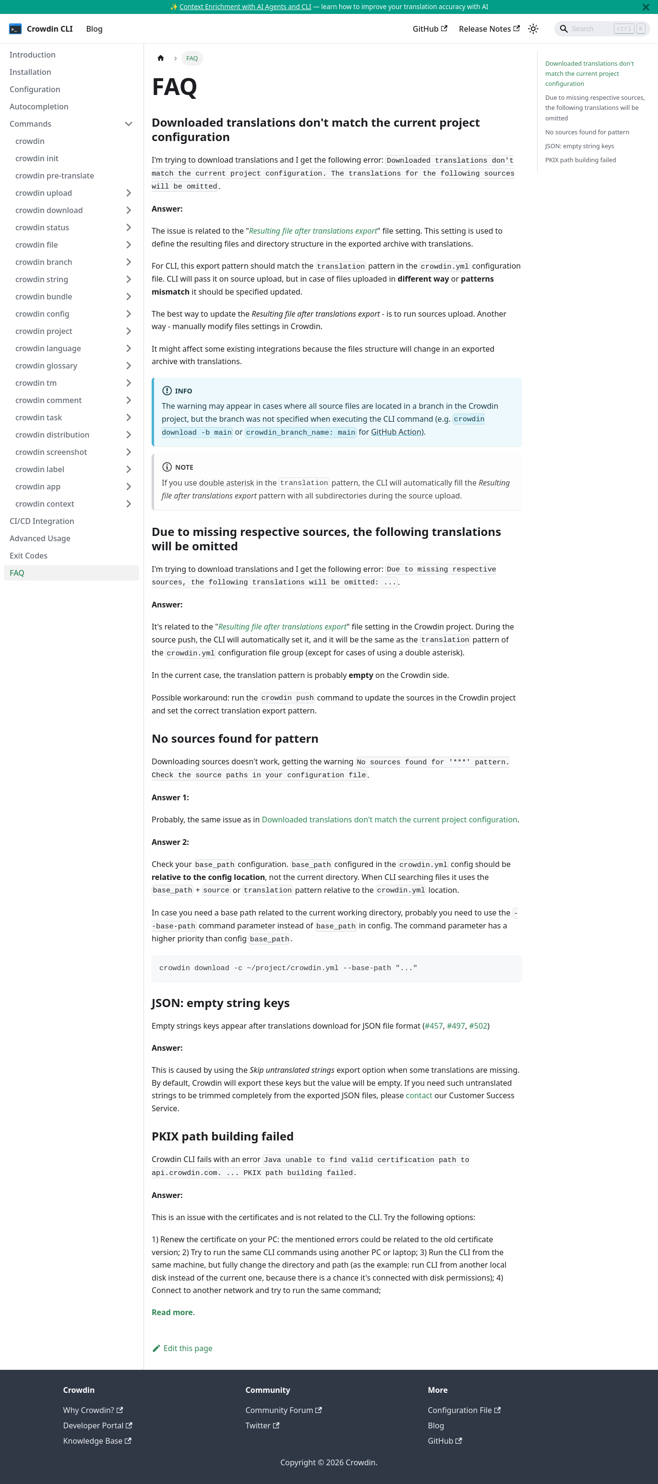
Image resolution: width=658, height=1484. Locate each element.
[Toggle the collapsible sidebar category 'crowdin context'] (128, 503)
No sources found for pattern (587, 132)
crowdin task (38, 417)
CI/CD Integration (42, 521)
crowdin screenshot (51, 452)
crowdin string (41, 279)
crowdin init (37, 158)
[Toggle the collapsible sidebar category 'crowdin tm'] (128, 383)
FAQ (17, 573)
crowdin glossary (46, 365)
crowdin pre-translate (54, 175)
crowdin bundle (43, 296)
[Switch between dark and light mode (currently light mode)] (533, 28)
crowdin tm (36, 383)
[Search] (602, 28)
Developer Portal (97, 1425)
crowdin (30, 141)
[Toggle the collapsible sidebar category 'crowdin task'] (128, 417)
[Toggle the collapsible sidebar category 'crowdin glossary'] (128, 365)
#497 (456, 1026)
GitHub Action (396, 432)
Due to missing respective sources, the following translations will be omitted (595, 107)
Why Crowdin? (93, 1410)
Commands (30, 124)
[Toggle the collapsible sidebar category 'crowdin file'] (128, 244)
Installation (30, 72)
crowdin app (37, 486)
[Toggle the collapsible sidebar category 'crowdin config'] (128, 313)
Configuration (35, 89)
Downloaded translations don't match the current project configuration (389, 819)
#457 (434, 1026)
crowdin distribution (52, 434)
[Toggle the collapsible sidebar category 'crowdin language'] (128, 348)
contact (419, 1095)
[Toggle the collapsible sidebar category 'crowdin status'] (128, 227)
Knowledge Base (97, 1441)
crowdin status (42, 227)
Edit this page (182, 1348)
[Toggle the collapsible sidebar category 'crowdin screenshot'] (128, 452)
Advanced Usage (40, 538)
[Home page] (161, 58)
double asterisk (226, 482)
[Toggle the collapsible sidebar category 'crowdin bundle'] (128, 296)
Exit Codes (29, 555)
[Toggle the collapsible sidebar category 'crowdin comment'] (128, 400)
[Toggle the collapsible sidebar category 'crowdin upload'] (128, 193)
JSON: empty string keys (579, 146)
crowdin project (43, 331)
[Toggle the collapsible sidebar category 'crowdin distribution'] (128, 434)
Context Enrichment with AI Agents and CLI (245, 6)
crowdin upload (43, 193)
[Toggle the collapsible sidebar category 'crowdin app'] (128, 486)
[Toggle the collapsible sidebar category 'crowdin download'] (128, 210)
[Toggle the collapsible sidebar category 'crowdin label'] (128, 469)
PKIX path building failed (580, 159)
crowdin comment (48, 400)
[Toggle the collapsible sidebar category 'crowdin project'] (128, 331)
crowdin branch (43, 262)
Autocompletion (39, 106)
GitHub (430, 29)
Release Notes (489, 29)
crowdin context (44, 504)
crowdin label (39, 469)
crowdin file (36, 244)
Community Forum (284, 1410)
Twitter (263, 1425)
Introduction (33, 54)
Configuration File (464, 1410)
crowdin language (48, 348)
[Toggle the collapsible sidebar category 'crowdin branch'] (128, 262)
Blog (94, 29)
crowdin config (42, 314)
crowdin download (49, 210)
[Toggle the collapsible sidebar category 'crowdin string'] (128, 279)
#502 (478, 1026)
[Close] (646, 7)
